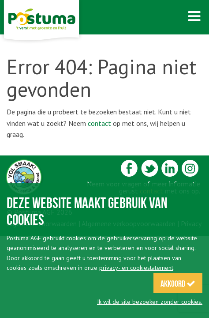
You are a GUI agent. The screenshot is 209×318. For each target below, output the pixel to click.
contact (99, 123)
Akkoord (177, 283)
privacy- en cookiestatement (136, 268)
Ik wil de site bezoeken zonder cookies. (149, 302)
